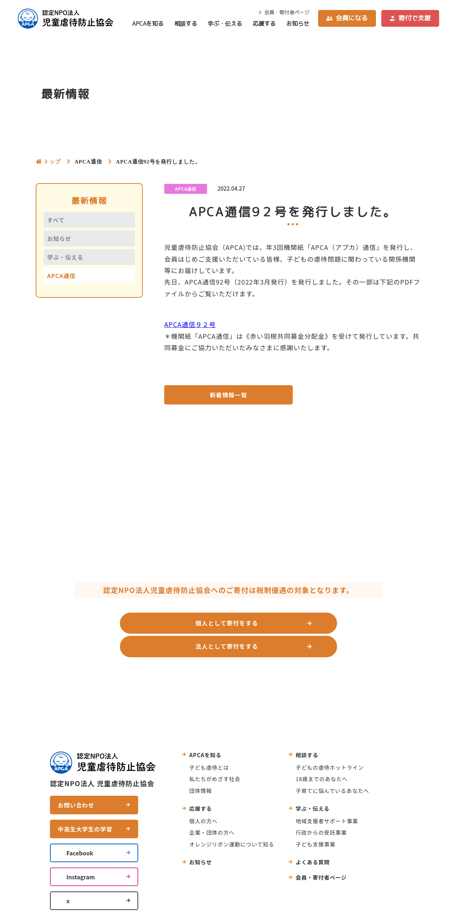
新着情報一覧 (228, 395)
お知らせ (297, 23)
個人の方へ (203, 798)
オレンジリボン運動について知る (231, 821)
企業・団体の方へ (212, 810)
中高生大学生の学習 (85, 806)
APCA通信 (61, 275)
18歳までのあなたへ (322, 756)
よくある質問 (313, 840)
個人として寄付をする (150, 625)
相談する (185, 23)
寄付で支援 (414, 18)
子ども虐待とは (209, 745)
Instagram (80, 854)
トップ (52, 161)
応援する (264, 23)
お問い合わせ (199, 662)
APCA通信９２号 (190, 324)
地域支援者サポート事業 (327, 798)
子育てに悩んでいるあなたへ (332, 768)
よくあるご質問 (262, 662)
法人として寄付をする (303, 625)
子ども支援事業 (315, 821)
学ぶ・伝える (225, 23)
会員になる (352, 18)
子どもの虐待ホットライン (330, 745)
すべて (56, 220)
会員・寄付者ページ (286, 12)
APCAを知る (148, 23)
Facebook (79, 830)
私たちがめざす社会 (214, 756)
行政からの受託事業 (321, 810)
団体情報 (200, 768)
